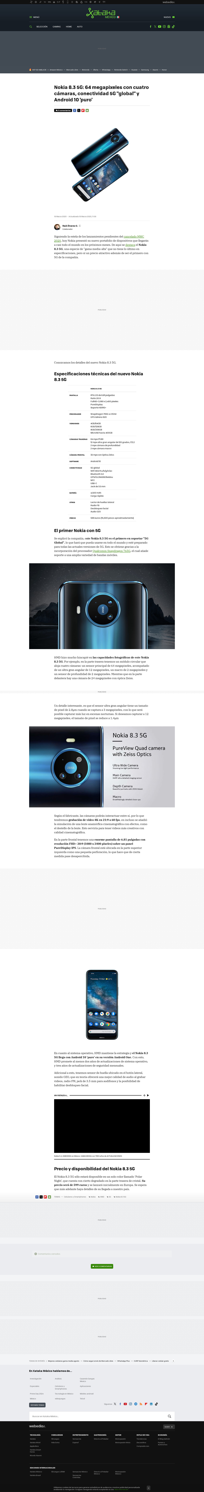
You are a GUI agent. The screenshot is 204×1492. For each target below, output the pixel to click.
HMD (102, 1196)
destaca (130, 245)
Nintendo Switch (121, 69)
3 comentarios (64, 110)
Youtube (159, 26)
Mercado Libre (72, 69)
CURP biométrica (141, 1361)
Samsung (145, 69)
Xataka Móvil (35, 1442)
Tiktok (173, 26)
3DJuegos (55, 1439)
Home (69, 26)
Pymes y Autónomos (162, 1443)
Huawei (134, 69)
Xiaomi (155, 69)
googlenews (168, 26)
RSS (141, 1404)
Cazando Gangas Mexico (87, 1379)
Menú (36, 17)
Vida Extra (55, 1442)
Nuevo (167, 17)
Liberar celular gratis (160, 1361)
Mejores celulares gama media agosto (64, 1361)
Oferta (95, 69)
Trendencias (142, 1439)
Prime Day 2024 (36, 1393)
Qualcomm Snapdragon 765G (111, 551)
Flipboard (83, 110)
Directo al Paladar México (101, 1472)
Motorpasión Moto (122, 1442)
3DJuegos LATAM (58, 1471)
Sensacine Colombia (77, 1476)
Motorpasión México (120, 1472)
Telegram (136, 1404)
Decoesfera (141, 1442)
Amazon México (56, 69)
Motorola (85, 69)
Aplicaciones (85, 1386)
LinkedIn (151, 1404)
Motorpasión (120, 1439)
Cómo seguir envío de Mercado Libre (98, 1361)
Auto (79, 26)
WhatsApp (106, 69)
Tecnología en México (64, 1393)
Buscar (169, 1416)
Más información (121, 1489)
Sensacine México (80, 1471)
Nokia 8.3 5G (121, 1196)
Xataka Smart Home (35, 1450)
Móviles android (87, 1393)
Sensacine (77, 1439)
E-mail (87, 110)
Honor (164, 69)
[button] (71, 225)
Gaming (57, 26)
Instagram (164, 26)
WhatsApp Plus (123, 1361)
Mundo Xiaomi (36, 1455)
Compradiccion (143, 1446)
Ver (103, 1266)
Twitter (155, 26)
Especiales (34, 1386)
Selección (41, 26)
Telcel (82, 1398)
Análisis (58, 1378)
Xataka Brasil (35, 1475)
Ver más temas (37, 1405)
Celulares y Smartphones (75, 1196)
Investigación (36, 1378)
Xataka (33, 1439)
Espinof (76, 1442)
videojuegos (60, 1398)
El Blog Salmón (164, 1439)
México (33, 1398)
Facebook (150, 26)
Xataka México (102, 13)
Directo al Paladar (101, 1439)
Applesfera (34, 1446)
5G (110, 1196)
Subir (167, 1426)
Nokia (93, 1196)
